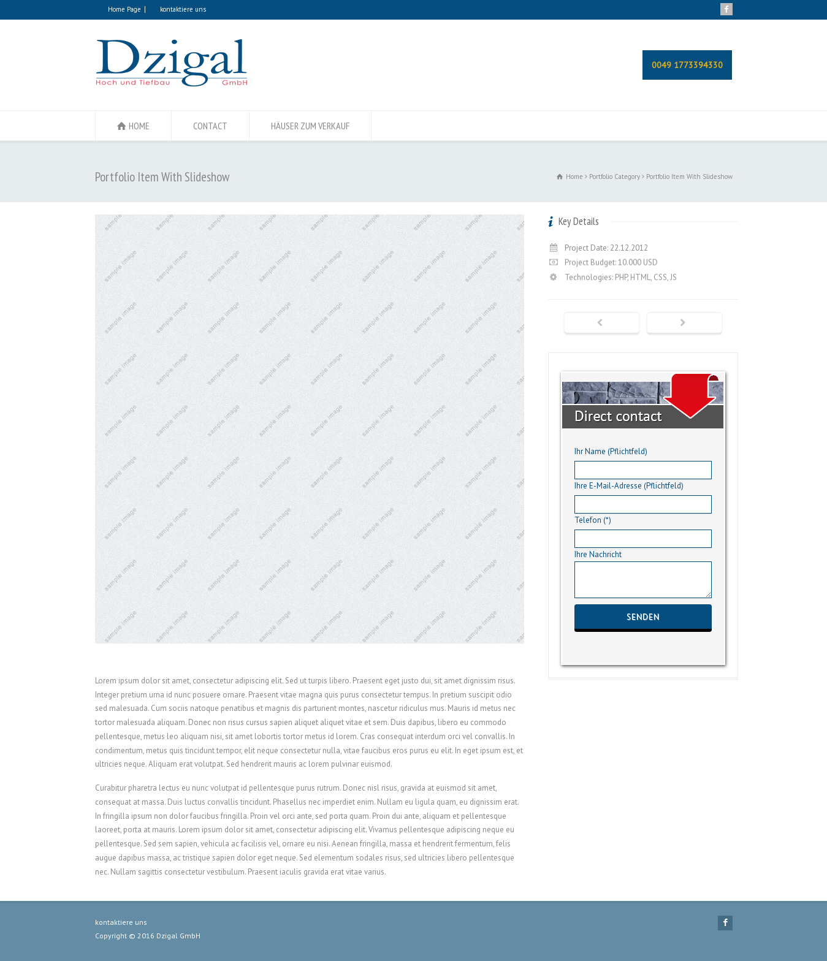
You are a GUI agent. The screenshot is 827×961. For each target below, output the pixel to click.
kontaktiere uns (183, 9)
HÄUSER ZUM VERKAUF (310, 126)
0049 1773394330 (687, 64)
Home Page (124, 9)
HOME (139, 126)
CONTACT (210, 126)
